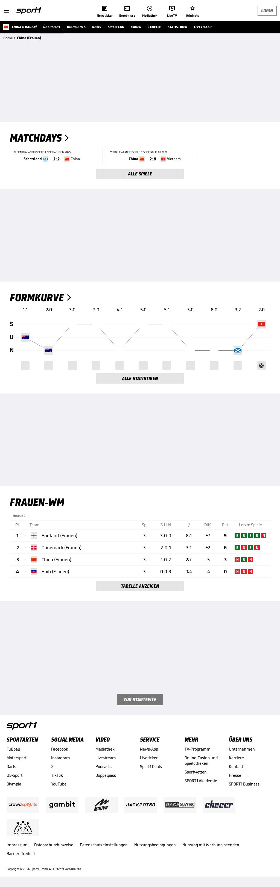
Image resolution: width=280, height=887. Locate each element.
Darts (11, 766)
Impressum (17, 844)
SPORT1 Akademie (201, 780)
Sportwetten (196, 772)
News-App (149, 749)
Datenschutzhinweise (53, 844)
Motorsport (17, 757)
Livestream (105, 757)
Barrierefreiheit (21, 853)
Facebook (59, 749)
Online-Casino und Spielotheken (201, 760)
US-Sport (14, 775)
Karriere (236, 757)
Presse (235, 775)
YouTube (58, 784)
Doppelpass (105, 775)
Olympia (14, 784)
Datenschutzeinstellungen (104, 844)
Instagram (60, 757)
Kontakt (236, 766)
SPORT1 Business (244, 784)
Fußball (13, 749)
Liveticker (149, 757)
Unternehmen (242, 749)
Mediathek (105, 749)
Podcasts (103, 766)
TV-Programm (198, 749)
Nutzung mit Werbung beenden (210, 844)
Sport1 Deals (151, 766)
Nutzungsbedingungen (155, 844)
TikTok (57, 775)
